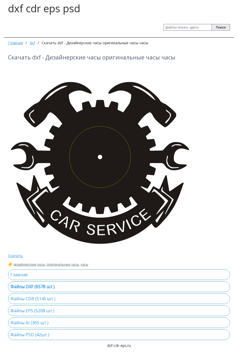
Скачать (15, 255)
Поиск (221, 27)
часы (84, 264)
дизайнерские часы (29, 264)
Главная (15, 42)
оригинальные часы (62, 264)
